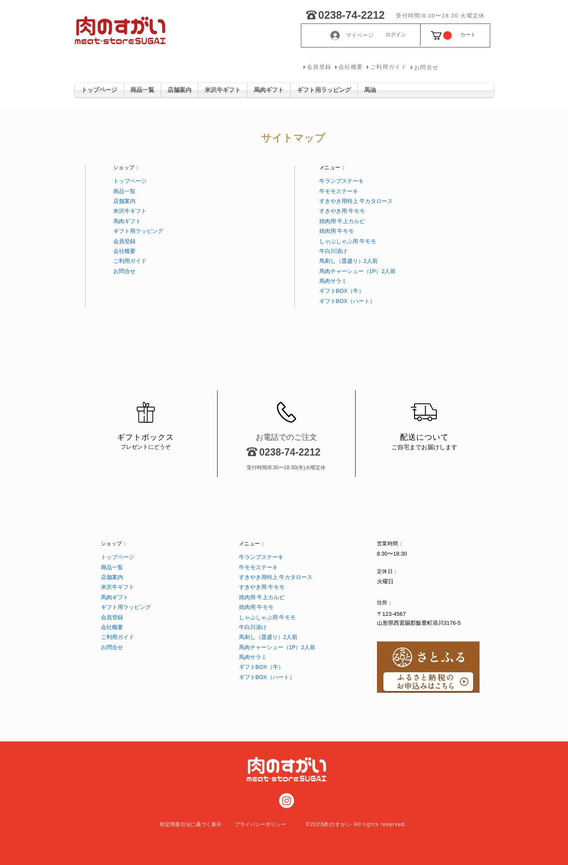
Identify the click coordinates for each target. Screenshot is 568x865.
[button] (441, 35)
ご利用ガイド (130, 261)
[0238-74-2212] (311, 13)
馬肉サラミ (333, 281)
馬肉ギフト (127, 221)
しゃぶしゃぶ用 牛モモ (348, 241)
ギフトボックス (145, 437)
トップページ (130, 181)
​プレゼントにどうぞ (146, 447)
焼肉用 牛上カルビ (342, 221)
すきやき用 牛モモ (342, 211)
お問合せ (124, 271)
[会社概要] (348, 67)
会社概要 (124, 251)
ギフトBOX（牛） (341, 291)
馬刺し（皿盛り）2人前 (348, 261)
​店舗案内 (124, 201)
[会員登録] (317, 67)
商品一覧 (124, 191)
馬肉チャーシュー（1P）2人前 (357, 271)
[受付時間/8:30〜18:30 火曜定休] (440, 16)
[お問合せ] (424, 67)
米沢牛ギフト (130, 211)
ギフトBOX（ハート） (347, 301)
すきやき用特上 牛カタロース (356, 201)
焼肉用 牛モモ (336, 231)
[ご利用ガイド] (386, 67)
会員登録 (124, 241)
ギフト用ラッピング (138, 231)
